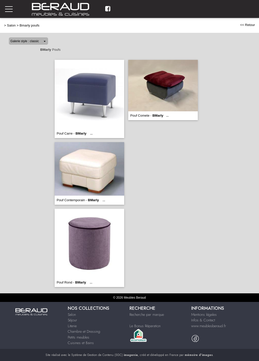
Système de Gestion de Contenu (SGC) (104, 355)
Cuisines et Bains (81, 343)
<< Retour (247, 25)
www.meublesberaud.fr (208, 326)
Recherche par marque (147, 314)
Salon (11, 25)
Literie (72, 326)
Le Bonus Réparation (145, 326)
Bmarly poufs (29, 25)
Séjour (72, 320)
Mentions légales (204, 314)
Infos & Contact (203, 320)
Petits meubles (78, 337)
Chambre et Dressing (84, 331)
